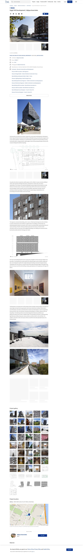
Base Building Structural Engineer (18, 90)
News (55, 1)
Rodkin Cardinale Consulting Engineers (35, 80)
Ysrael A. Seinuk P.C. (30, 90)
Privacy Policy (37, 549)
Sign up (69, 1)
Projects (33, 1)
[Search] (22, 2)
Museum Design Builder (16, 74)
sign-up (33, 551)
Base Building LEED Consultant (18, 85)
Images (37, 1)
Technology (63, 485)
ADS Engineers (25, 71)
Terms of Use (31, 549)
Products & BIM (43, 1)
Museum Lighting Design (17, 78)
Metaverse (55, 488)
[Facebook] (11, 14)
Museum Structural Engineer (17, 92)
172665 (15, 60)
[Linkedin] (16, 14)
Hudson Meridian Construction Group (29, 74)
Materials (69, 485)
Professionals (50, 1)
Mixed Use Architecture (15, 55)
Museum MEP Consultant (17, 71)
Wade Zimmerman (21, 64)
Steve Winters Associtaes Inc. (30, 85)
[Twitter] (13, 14)
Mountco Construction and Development (25, 69)
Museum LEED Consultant (17, 87)
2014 (15, 62)
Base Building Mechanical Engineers (19, 80)
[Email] (19, 14)
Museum (23, 55)
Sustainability (55, 485)
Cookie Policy (46, 549)
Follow (42, 535)
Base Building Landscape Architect (19, 76)
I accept (70, 549)
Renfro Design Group (26, 78)
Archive (58, 1)
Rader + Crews (29, 76)
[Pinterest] (22, 14)
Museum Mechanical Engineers (18, 83)
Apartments (28, 55)
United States (40, 55)
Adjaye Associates (20, 57)
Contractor (14, 69)
